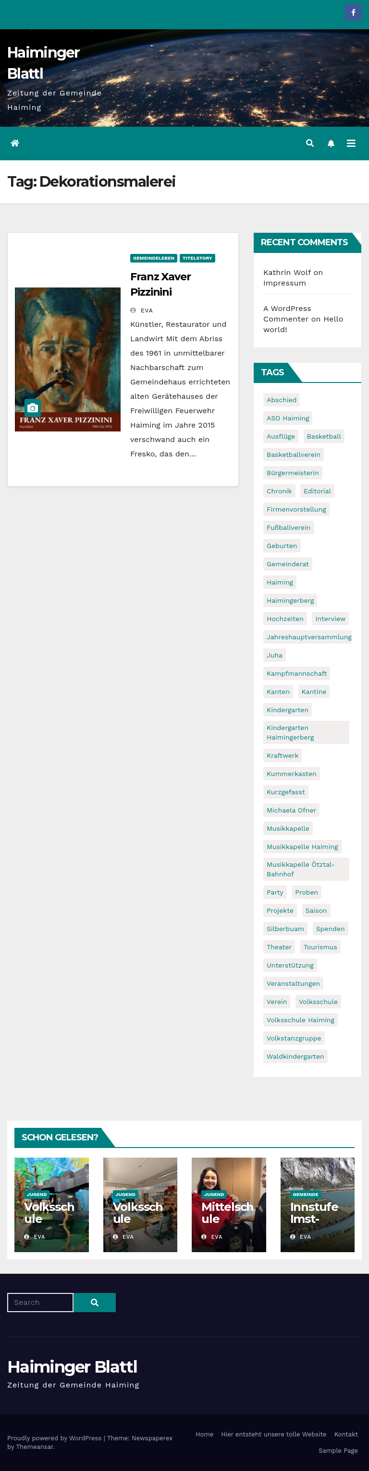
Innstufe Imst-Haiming (314, 1219)
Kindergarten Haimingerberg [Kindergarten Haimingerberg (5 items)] (290, 732)
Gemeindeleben (153, 258)
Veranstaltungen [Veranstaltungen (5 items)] (293, 983)
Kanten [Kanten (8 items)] (278, 691)
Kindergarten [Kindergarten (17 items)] (287, 710)
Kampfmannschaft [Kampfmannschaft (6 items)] (297, 673)
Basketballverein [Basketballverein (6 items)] (293, 454)
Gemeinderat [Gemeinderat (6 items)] (288, 564)
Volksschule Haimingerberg (51, 1225)
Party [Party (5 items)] (275, 892)
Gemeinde (306, 1194)
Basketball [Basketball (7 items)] (324, 436)
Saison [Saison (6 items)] (316, 910)
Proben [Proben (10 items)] (306, 892)
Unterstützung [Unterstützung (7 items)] (290, 965)
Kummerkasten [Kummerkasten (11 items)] (292, 773)
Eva (141, 310)
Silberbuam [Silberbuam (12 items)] (285, 929)
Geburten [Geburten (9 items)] (282, 546)
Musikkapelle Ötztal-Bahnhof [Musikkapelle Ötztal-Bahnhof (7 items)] (301, 869)
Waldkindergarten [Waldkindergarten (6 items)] (295, 1056)
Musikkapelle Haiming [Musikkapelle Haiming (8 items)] (302, 846)
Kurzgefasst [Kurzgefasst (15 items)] (286, 792)
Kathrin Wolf (287, 272)
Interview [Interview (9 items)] (330, 618)
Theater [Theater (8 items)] (279, 947)
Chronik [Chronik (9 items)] (279, 491)
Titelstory (197, 258)
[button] (310, 143)
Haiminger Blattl (72, 1367)
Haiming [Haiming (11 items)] (280, 582)
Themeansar (34, 1446)
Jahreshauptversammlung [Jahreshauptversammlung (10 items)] (309, 637)
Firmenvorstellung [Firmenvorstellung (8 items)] (296, 509)
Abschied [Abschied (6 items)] (281, 400)
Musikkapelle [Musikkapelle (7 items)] (288, 828)
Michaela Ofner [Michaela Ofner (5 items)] (291, 810)
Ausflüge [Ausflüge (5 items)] (281, 436)
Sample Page (338, 1450)
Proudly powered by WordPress (55, 1438)
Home (204, 1434)
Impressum (284, 282)
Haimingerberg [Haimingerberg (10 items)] (290, 600)
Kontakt (346, 1434)
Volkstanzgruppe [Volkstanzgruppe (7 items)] (294, 1038)
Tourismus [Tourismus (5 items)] (320, 947)
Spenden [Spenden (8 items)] (330, 929)
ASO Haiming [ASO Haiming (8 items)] (288, 418)
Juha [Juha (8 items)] (275, 655)
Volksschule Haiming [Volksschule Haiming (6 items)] (300, 1020)
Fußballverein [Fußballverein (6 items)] (289, 527)
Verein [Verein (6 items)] (277, 1001)
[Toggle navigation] (351, 143)
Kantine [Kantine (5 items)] (314, 691)
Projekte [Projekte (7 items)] (280, 910)
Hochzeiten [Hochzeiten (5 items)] (285, 618)
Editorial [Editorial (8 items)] (317, 491)
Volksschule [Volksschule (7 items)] (318, 1001)
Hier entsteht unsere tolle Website (273, 1434)
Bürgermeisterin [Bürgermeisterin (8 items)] (293, 473)
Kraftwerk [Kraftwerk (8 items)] (282, 755)
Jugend (37, 1194)
